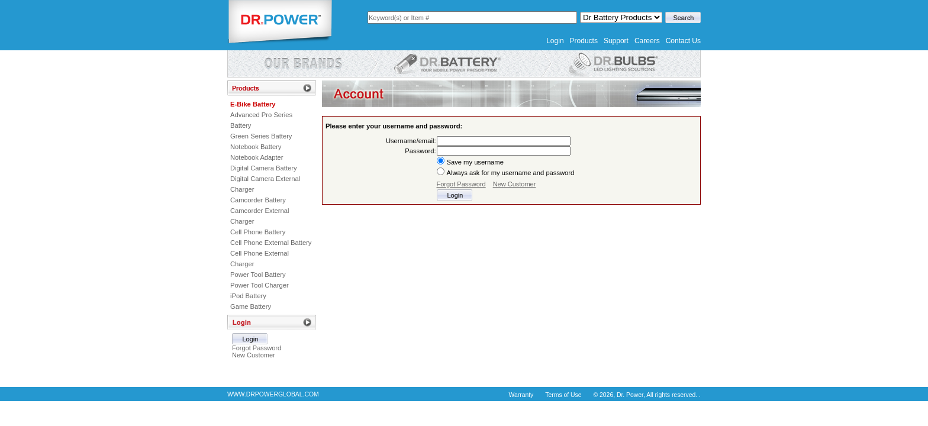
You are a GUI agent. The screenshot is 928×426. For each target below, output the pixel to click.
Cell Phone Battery (257, 231)
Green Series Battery (261, 136)
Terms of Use (563, 395)
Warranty (521, 395)
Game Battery (250, 306)
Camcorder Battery (258, 200)
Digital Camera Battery (263, 168)
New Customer (253, 355)
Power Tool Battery (258, 274)
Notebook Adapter (256, 157)
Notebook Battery (255, 146)
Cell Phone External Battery (270, 242)
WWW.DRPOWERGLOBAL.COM (273, 394)
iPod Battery (248, 295)
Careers (647, 41)
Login (554, 41)
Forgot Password (256, 347)
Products (584, 41)
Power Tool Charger (259, 285)
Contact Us (683, 41)
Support (616, 41)
